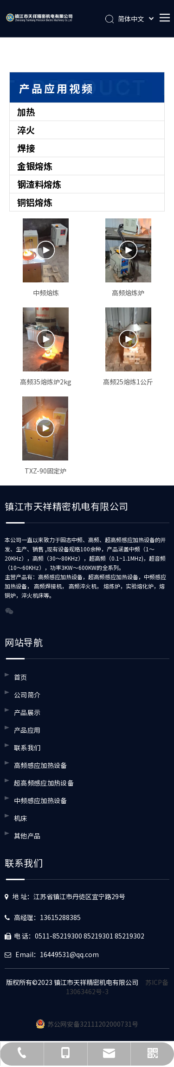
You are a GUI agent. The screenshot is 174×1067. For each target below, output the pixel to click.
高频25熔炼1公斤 (128, 381)
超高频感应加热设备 (44, 782)
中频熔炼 (46, 292)
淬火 (26, 129)
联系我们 (27, 747)
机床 (20, 818)
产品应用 (27, 730)
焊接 (26, 147)
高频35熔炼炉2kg (45, 381)
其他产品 (27, 835)
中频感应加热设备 (40, 800)
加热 (26, 111)
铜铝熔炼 (34, 202)
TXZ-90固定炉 (45, 470)
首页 (20, 677)
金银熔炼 (34, 166)
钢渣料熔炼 (39, 184)
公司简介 (27, 694)
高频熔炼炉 (128, 292)
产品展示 (27, 712)
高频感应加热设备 (40, 765)
